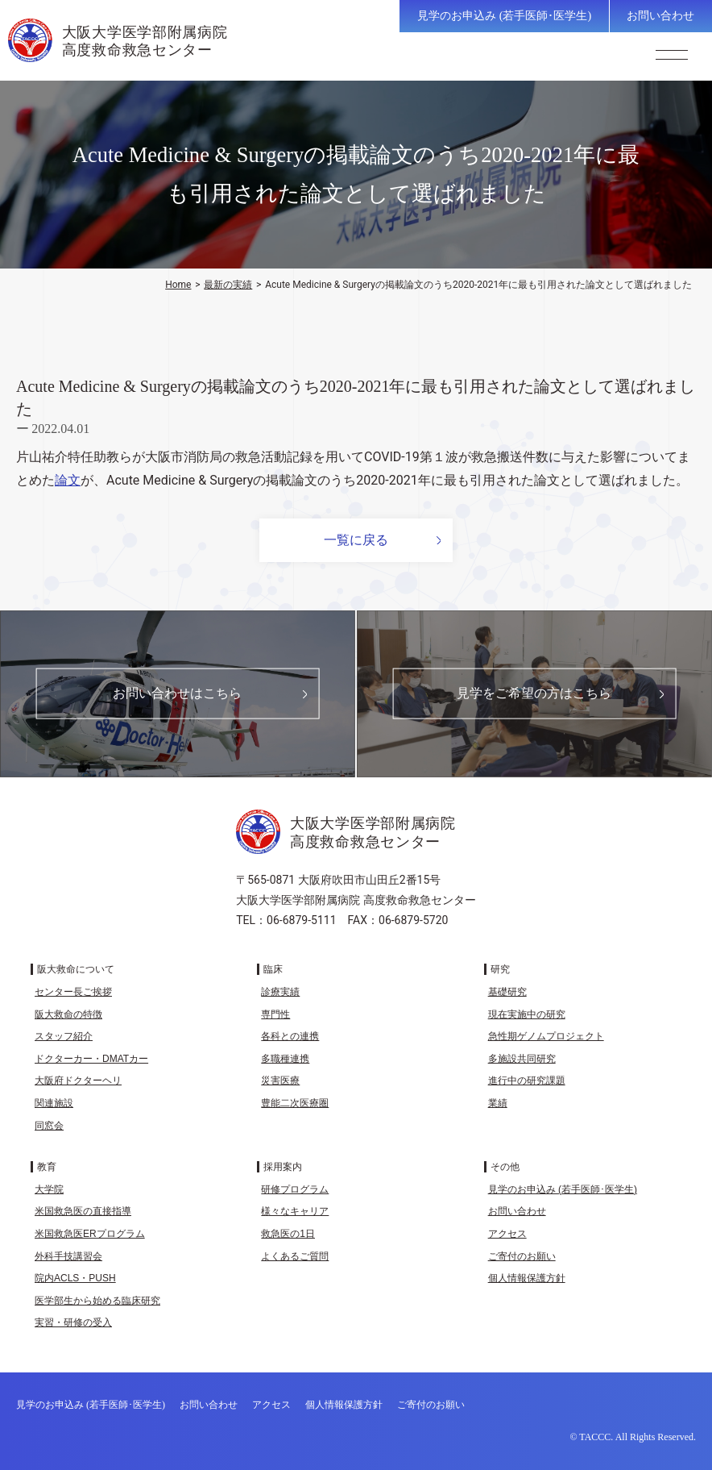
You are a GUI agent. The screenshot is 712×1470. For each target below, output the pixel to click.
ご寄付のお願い (522, 1256)
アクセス (507, 1233)
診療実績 (280, 991)
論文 (68, 480)
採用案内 (282, 1166)
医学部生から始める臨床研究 (97, 1300)
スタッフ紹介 (64, 1036)
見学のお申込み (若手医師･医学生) (504, 15)
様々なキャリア (295, 1211)
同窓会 (49, 1125)
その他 (505, 1166)
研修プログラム (295, 1189)
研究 (500, 969)
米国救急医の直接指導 (83, 1211)
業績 (497, 1103)
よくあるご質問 (295, 1256)
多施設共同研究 (522, 1058)
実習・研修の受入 (73, 1322)
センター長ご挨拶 (73, 991)
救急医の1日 (288, 1233)
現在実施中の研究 (526, 1014)
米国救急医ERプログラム (90, 1233)
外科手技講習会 (68, 1256)
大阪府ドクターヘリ (78, 1080)
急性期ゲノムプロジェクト (546, 1036)
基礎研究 (507, 991)
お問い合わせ (660, 15)
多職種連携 (285, 1058)
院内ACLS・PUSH (75, 1278)
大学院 (49, 1189)
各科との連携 (290, 1036)
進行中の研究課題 (526, 1080)
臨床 (273, 969)
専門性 (275, 1014)
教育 (46, 1166)
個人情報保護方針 (526, 1278)
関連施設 (54, 1103)
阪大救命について (75, 969)
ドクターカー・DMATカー (91, 1058)
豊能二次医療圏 (295, 1103)
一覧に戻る (356, 540)
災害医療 (280, 1080)
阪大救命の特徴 (68, 1014)
